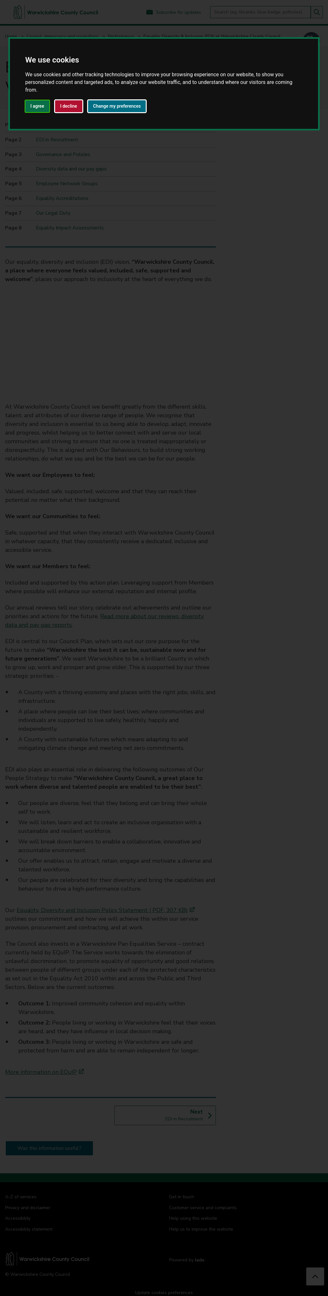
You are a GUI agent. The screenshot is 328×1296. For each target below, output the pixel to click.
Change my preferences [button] (117, 106)
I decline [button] (68, 106)
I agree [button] (37, 106)
